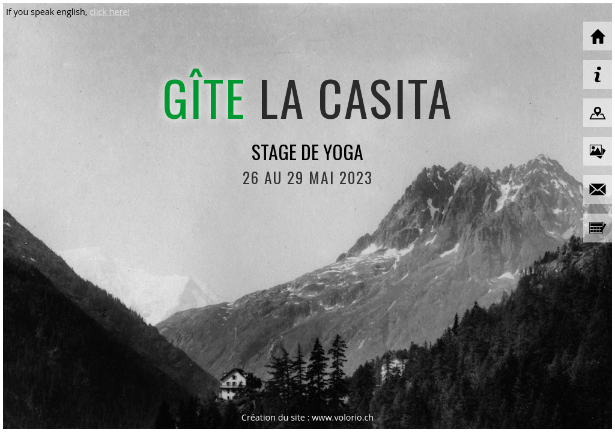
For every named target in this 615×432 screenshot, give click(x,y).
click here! (109, 11)
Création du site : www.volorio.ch (307, 417)
